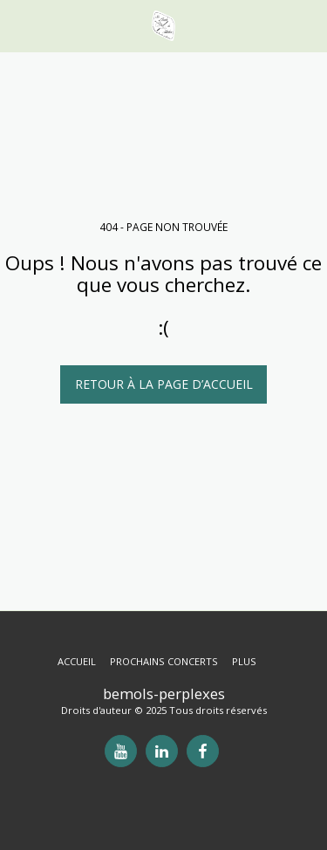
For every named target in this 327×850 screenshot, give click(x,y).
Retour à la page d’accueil (164, 384)
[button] (19, 25)
